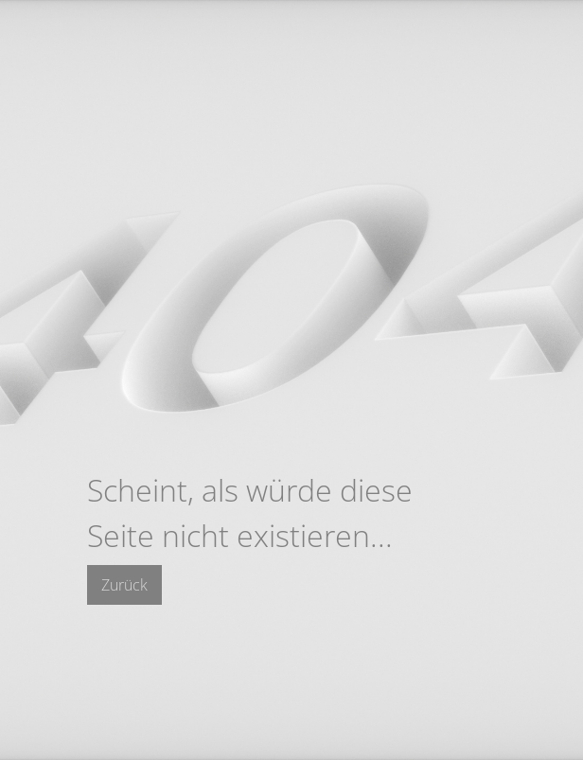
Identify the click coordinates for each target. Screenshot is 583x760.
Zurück (124, 584)
